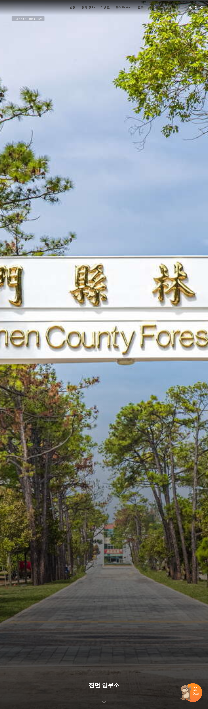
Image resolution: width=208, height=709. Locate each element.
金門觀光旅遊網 (22, 7)
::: (4, 1)
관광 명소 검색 (35, 18)
